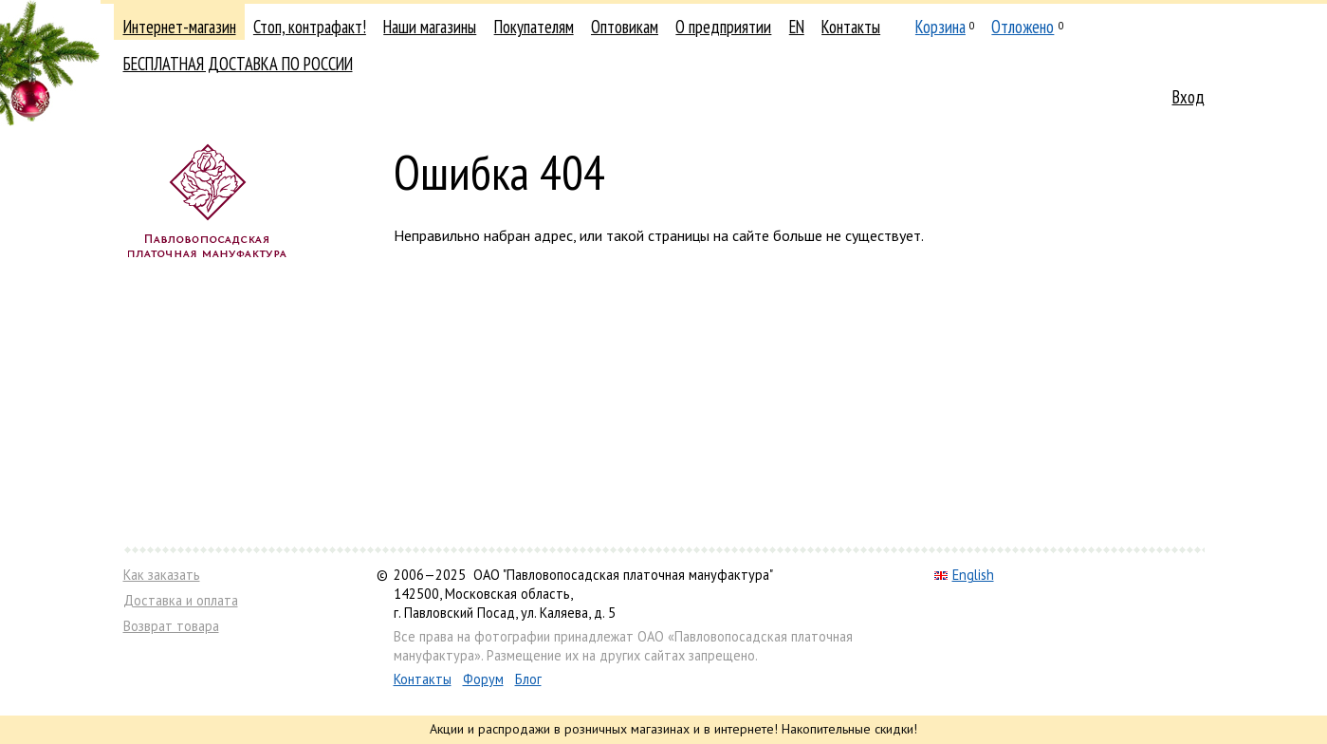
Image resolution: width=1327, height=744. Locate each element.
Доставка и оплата (180, 600)
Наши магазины (429, 26)
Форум (483, 679)
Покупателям (534, 26)
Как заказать (161, 575)
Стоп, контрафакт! (309, 26)
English (964, 575)
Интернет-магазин (179, 26)
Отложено (1022, 26)
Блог (528, 679)
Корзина (940, 26)
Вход (1188, 96)
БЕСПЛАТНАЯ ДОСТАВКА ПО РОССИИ (238, 63)
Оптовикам (624, 26)
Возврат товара (171, 626)
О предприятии (723, 26)
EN (796, 26)
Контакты (850, 26)
